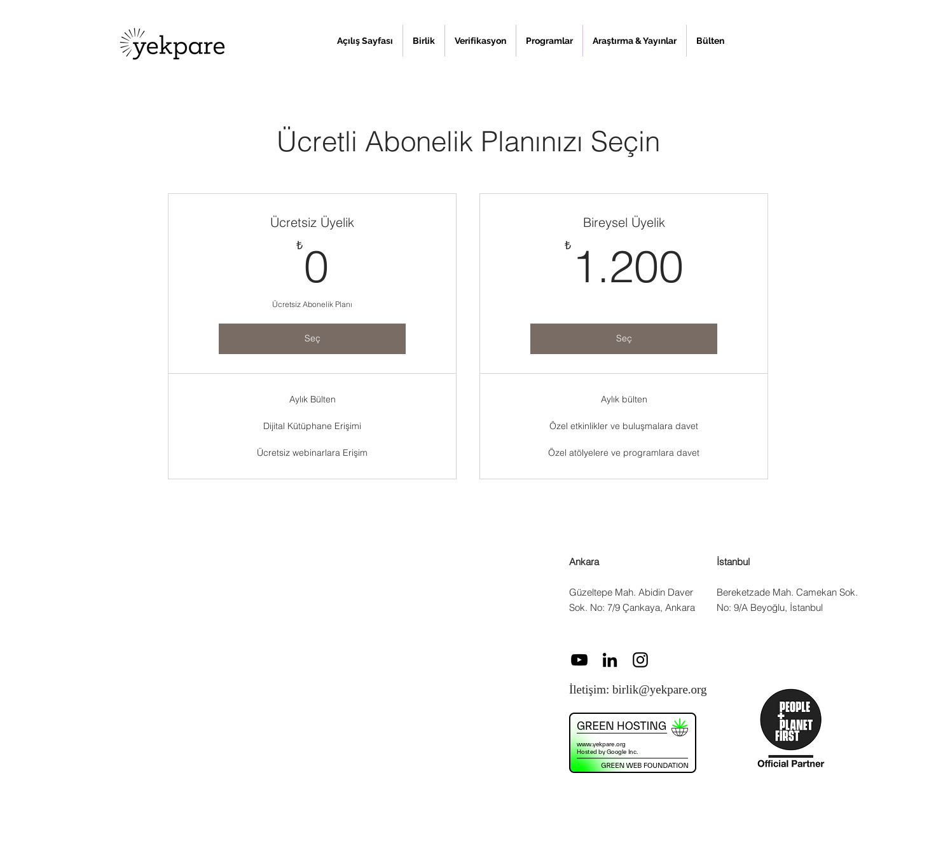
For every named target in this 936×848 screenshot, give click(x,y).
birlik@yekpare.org (659, 689)
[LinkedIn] (610, 660)
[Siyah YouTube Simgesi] (579, 660)
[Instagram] (640, 660)
